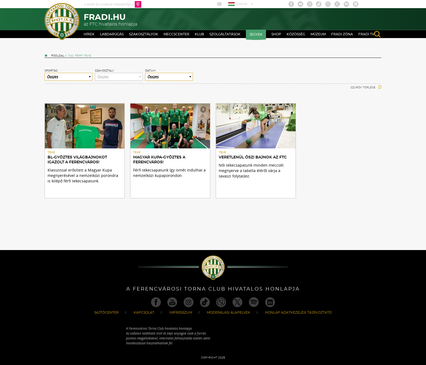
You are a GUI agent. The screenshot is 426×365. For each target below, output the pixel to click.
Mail (220, 4)
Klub (199, 34)
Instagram (309, 4)
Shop (276, 34)
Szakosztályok (143, 34)
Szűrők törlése (365, 87)
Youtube (300, 4)
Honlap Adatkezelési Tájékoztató (298, 312)
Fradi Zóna (342, 34)
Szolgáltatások (224, 34)
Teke (51, 152)
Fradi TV (366, 34)
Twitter (337, 4)
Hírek (89, 34)
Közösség (296, 34)
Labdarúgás (112, 34)
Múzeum (318, 34)
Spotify (346, 4)
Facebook (291, 4)
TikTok (318, 4)
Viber (328, 4)
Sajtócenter (106, 312)
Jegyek (255, 34)
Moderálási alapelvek (228, 312)
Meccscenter (176, 34)
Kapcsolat (144, 312)
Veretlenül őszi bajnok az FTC (253, 157)
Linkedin (355, 4)
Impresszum (180, 312)
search (377, 34)
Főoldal (57, 55)
